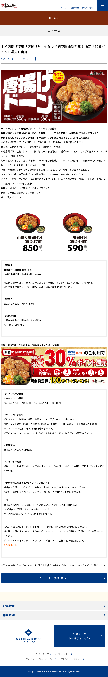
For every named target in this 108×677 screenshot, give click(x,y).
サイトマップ (42, 653)
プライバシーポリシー (70, 659)
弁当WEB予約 (87, 7)
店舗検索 (75, 7)
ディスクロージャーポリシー (40, 659)
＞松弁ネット (10, 545)
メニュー (64, 7)
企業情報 (9, 606)
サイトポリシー (62, 653)
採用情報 (9, 615)
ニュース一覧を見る (52, 578)
